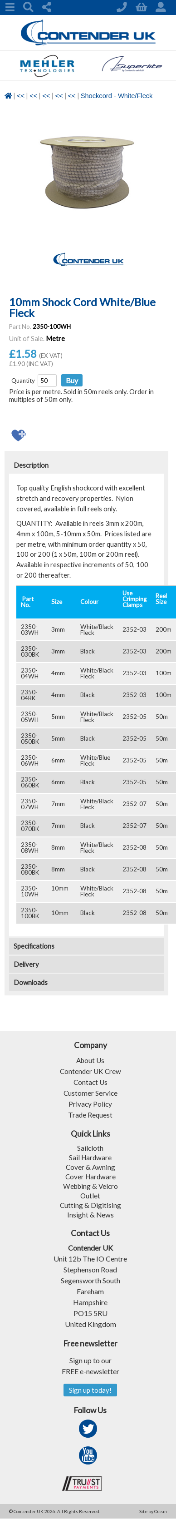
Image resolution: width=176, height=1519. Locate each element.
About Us (90, 1059)
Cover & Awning (90, 1166)
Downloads (31, 982)
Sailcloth (90, 1147)
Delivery (26, 964)
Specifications (34, 946)
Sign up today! (90, 1390)
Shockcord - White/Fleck (117, 95)
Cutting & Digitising (90, 1204)
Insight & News (90, 1214)
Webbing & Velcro (90, 1185)
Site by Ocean (153, 1511)
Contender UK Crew (90, 1070)
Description (31, 465)
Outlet (90, 1195)
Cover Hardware (90, 1176)
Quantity (23, 380)
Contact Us (90, 1081)
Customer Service (90, 1092)
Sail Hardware (90, 1157)
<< (20, 95)
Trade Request (90, 1114)
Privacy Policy (90, 1103)
